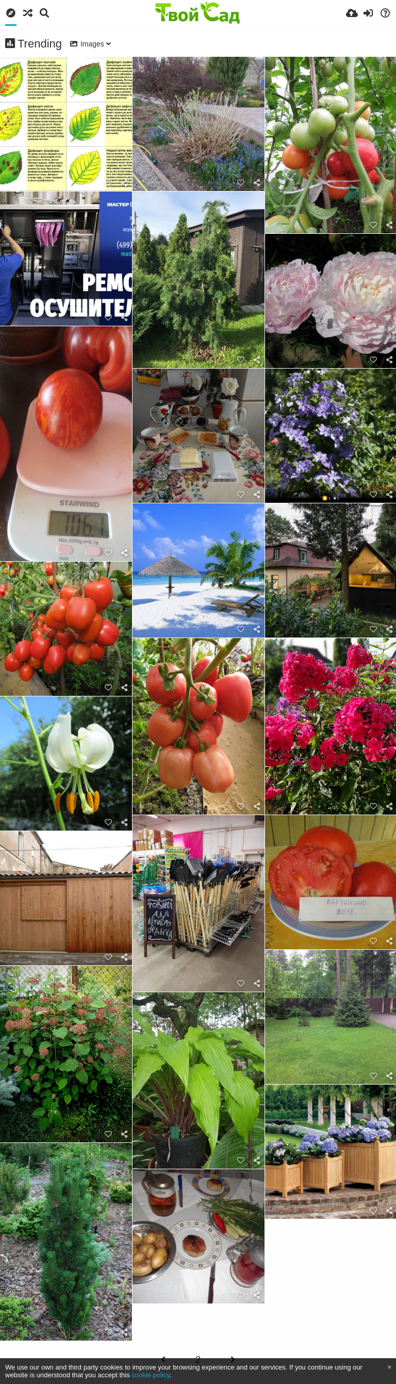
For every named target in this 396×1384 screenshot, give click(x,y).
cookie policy (150, 1375)
